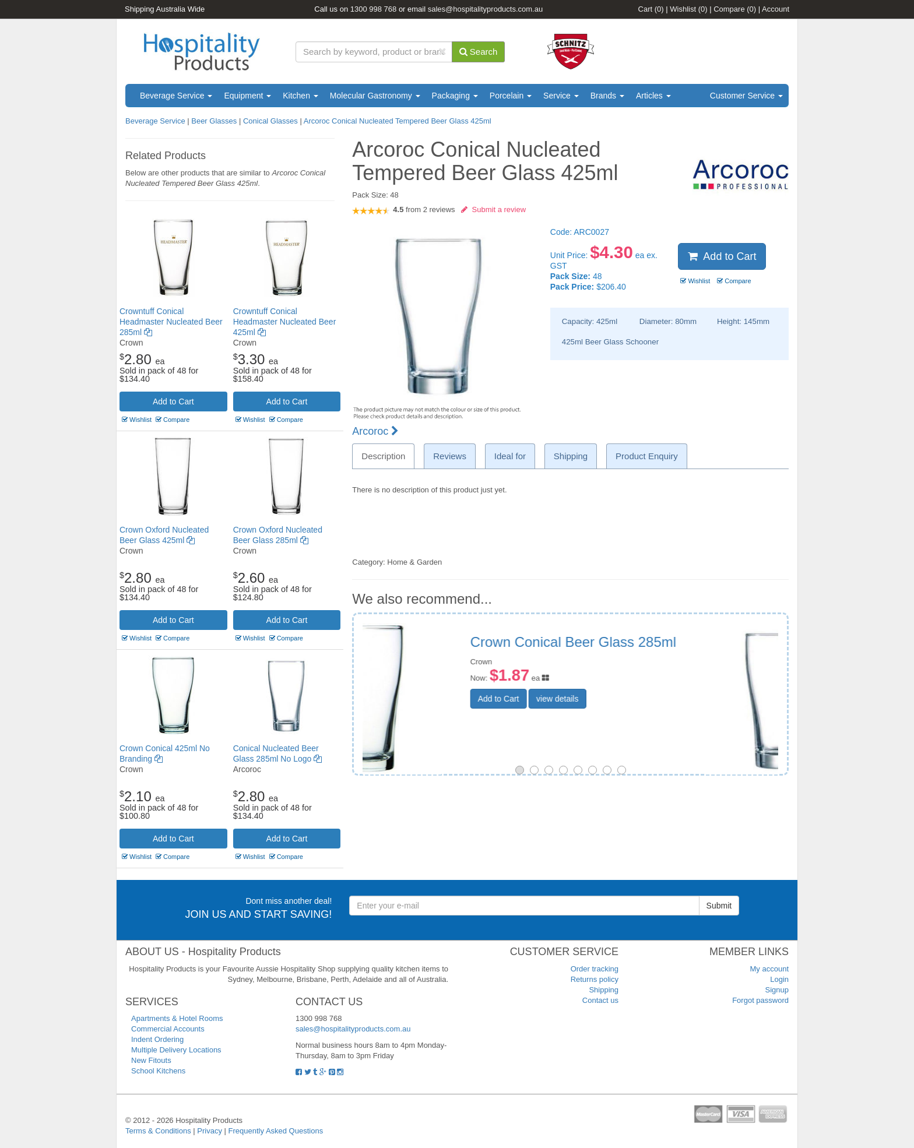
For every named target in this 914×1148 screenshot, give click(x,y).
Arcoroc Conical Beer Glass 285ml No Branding (650, 649)
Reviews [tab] (449, 456)
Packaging (455, 95)
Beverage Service (176, 95)
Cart (651, 9)
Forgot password (760, 1000)
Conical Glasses (270, 121)
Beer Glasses (214, 121)
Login (779, 979)
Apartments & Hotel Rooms (177, 1018)
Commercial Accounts (168, 1028)
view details (630, 714)
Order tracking (594, 968)
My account (769, 968)
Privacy (209, 1130)
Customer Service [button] (746, 95)
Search (478, 52)
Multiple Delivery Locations (176, 1049)
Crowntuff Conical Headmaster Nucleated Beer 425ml (284, 322)
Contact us (600, 1000)
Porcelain (511, 95)
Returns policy (594, 979)
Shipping (603, 989)
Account (775, 9)
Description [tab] (383, 456)
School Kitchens (158, 1070)
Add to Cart (173, 401)
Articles (653, 95)
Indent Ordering (157, 1039)
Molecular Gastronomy (375, 95)
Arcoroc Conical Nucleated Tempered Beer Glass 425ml (397, 121)
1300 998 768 (373, 9)
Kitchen (300, 95)
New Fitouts (151, 1060)
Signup (777, 989)
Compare (734, 9)
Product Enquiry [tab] (647, 456)
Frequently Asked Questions (276, 1130)
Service (561, 95)
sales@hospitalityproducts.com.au (485, 9)
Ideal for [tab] (510, 456)
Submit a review (493, 209)
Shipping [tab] (571, 456)
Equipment (247, 95)
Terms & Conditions (158, 1130)
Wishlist (688, 9)
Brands (607, 95)
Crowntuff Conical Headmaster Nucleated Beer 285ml (171, 322)
